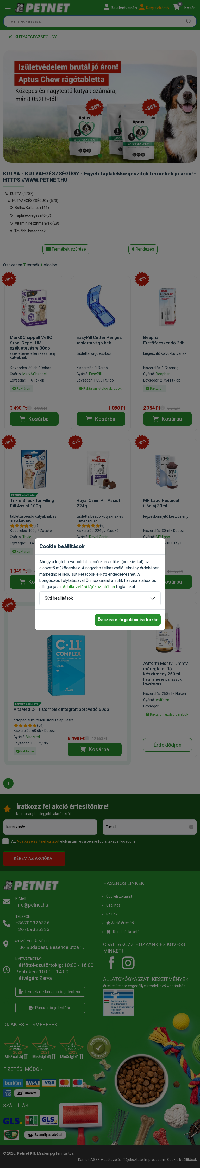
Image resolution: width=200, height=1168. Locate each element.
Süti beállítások (59, 598)
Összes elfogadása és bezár (128, 619)
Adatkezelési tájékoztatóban (89, 586)
